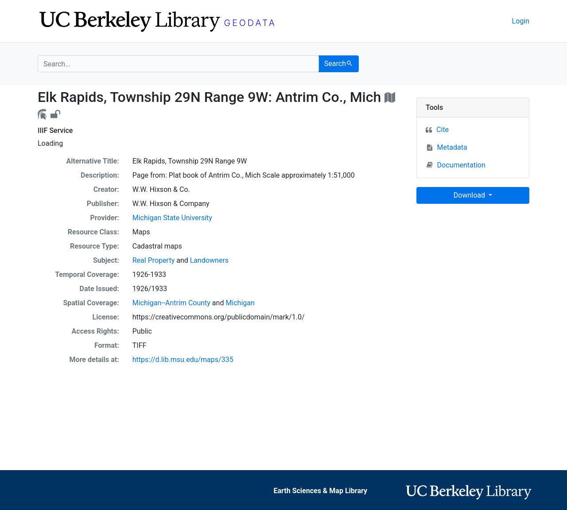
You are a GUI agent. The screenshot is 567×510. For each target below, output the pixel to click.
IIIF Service (55, 130)
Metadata (452, 147)
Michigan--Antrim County (171, 303)
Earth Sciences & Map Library (320, 491)
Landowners (209, 260)
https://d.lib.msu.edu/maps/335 (182, 359)
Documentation (456, 164)
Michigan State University (172, 218)
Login (520, 21)
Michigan (239, 303)
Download (470, 195)
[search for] (178, 63)
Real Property (153, 260)
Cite (442, 129)
